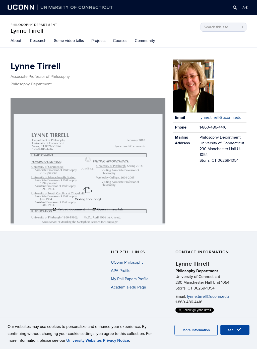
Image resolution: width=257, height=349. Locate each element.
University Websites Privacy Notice (97, 340)
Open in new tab (108, 209)
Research (38, 40)
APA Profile (121, 270)
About (16, 40)
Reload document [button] (69, 209)
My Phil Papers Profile (130, 278)
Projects (98, 40)
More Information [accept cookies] (196, 330)
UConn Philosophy (127, 262)
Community (145, 40)
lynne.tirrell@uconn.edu (220, 117)
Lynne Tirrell (27, 30)
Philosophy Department (34, 25)
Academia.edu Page (128, 287)
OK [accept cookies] (235, 329)
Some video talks (69, 40)
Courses (120, 40)
